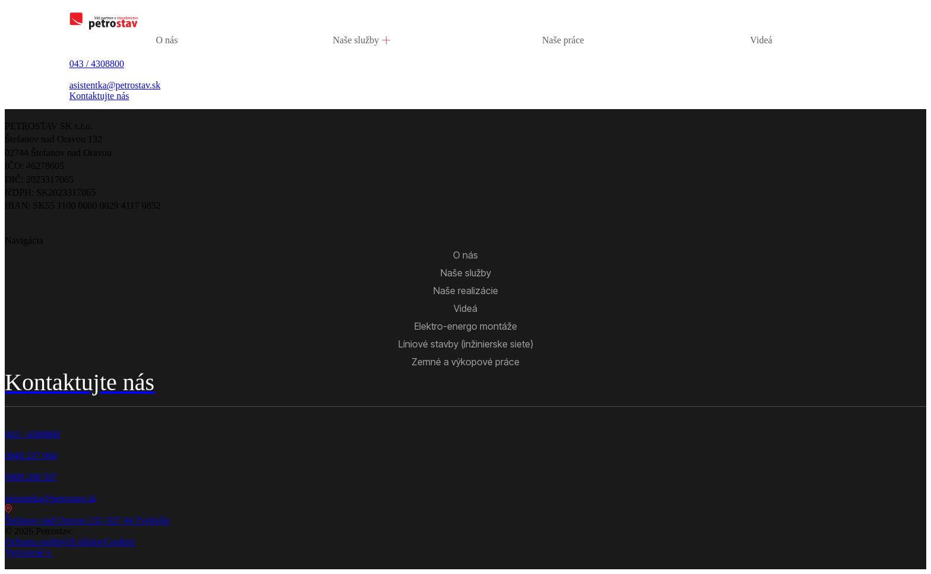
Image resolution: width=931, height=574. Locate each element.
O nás (167, 40)
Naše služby (362, 40)
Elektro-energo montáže (465, 326)
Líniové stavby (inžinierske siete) (465, 344)
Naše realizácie (465, 290)
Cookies (119, 542)
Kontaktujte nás (99, 96)
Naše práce (563, 40)
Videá (761, 40)
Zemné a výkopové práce (465, 362)
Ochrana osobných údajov (54, 542)
